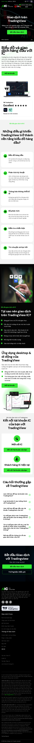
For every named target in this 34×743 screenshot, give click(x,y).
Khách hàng (4, 1)
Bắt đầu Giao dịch (17, 32)
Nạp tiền (4, 643)
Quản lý (4, 658)
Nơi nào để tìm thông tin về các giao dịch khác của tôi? (14, 536)
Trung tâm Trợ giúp (7, 652)
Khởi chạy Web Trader (8, 626)
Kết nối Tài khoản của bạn (17, 450)
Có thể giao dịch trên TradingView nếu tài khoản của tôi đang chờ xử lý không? (15, 517)
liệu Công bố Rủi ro (9, 694)
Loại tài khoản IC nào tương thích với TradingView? (15, 502)
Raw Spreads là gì (7, 617)
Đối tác (10, 1)
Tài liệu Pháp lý (6, 661)
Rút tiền (4, 646)
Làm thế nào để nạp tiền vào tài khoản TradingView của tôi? (14, 509)
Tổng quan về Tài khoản (8, 620)
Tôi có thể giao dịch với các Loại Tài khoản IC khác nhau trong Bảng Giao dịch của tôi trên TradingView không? (16, 527)
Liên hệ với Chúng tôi (8, 664)
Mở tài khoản (10, 73)
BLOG (14, 1)
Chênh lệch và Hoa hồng (9, 635)
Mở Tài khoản (5, 623)
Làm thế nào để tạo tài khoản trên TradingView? (15, 495)
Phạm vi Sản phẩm (7, 638)
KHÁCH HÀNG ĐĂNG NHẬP (26, 5)
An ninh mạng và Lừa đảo (9, 629)
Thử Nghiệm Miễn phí (17, 572)
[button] (27, 1)
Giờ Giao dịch (5, 641)
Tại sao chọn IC (6, 655)
